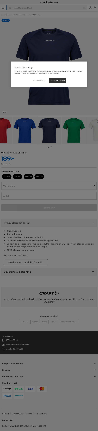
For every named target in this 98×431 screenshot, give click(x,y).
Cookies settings (39, 80)
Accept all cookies (58, 80)
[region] (49, 74)
